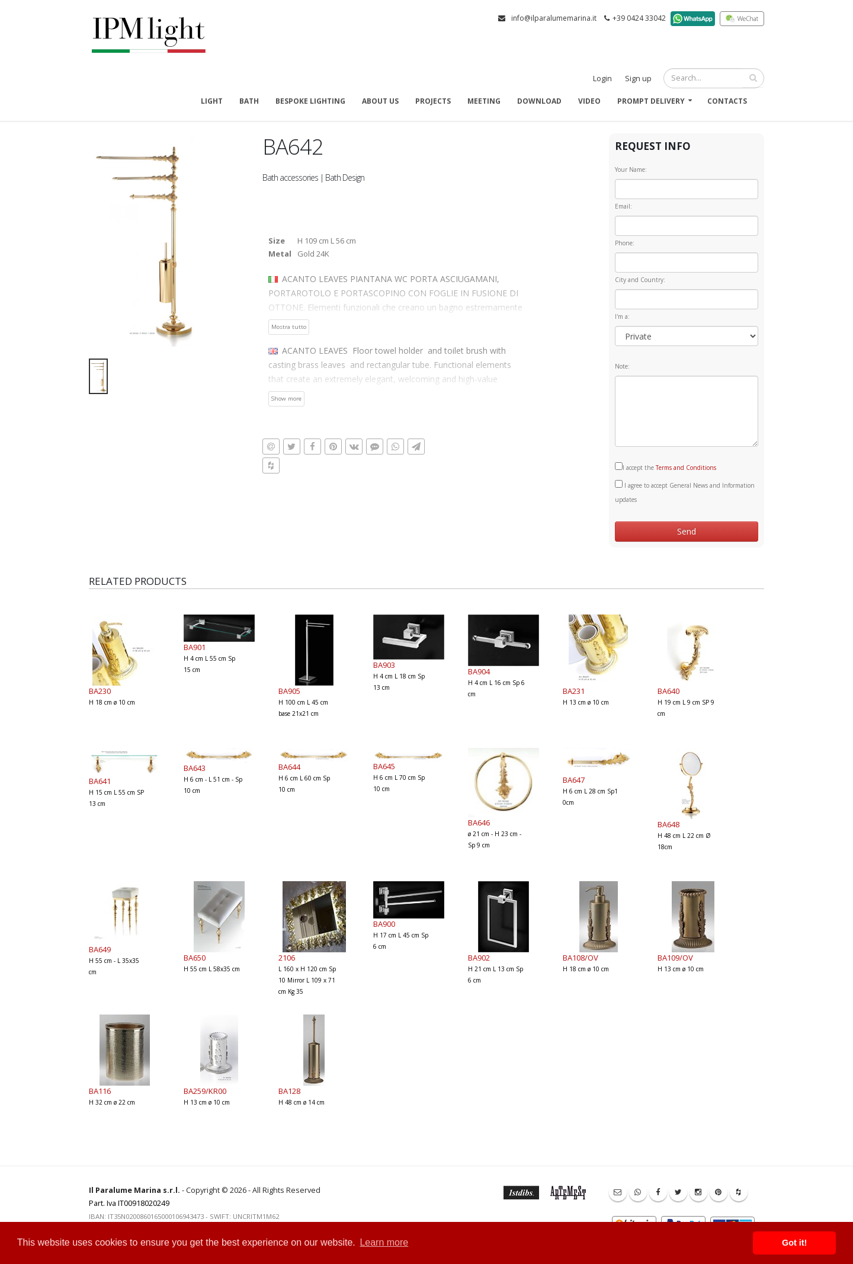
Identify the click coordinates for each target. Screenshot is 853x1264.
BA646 (479, 822)
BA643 (195, 768)
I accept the (665, 467)
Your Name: (631, 169)
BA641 (100, 781)
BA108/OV (580, 957)
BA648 (668, 824)
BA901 (195, 647)
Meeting (484, 101)
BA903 (384, 665)
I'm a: (622, 316)
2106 (286, 957)
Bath (249, 101)
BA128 (289, 1091)
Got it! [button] (794, 1242)
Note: (622, 366)
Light (212, 101)
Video (589, 101)
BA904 (479, 671)
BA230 (100, 691)
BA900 (384, 924)
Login (602, 78)
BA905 (289, 691)
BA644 (289, 766)
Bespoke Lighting (310, 101)
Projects (433, 101)
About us (380, 101)
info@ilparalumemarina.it (554, 18)
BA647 (574, 780)
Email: (623, 206)
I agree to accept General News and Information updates (685, 492)
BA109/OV (675, 957)
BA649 (100, 949)
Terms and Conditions (686, 467)
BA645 (384, 766)
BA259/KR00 (205, 1091)
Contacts (727, 101)
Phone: (624, 243)
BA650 (195, 957)
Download (539, 101)
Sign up (638, 78)
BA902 (479, 957)
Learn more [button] (384, 1242)
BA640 (668, 691)
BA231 (574, 691)
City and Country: (640, 280)
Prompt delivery (651, 101)
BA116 (100, 1091)
